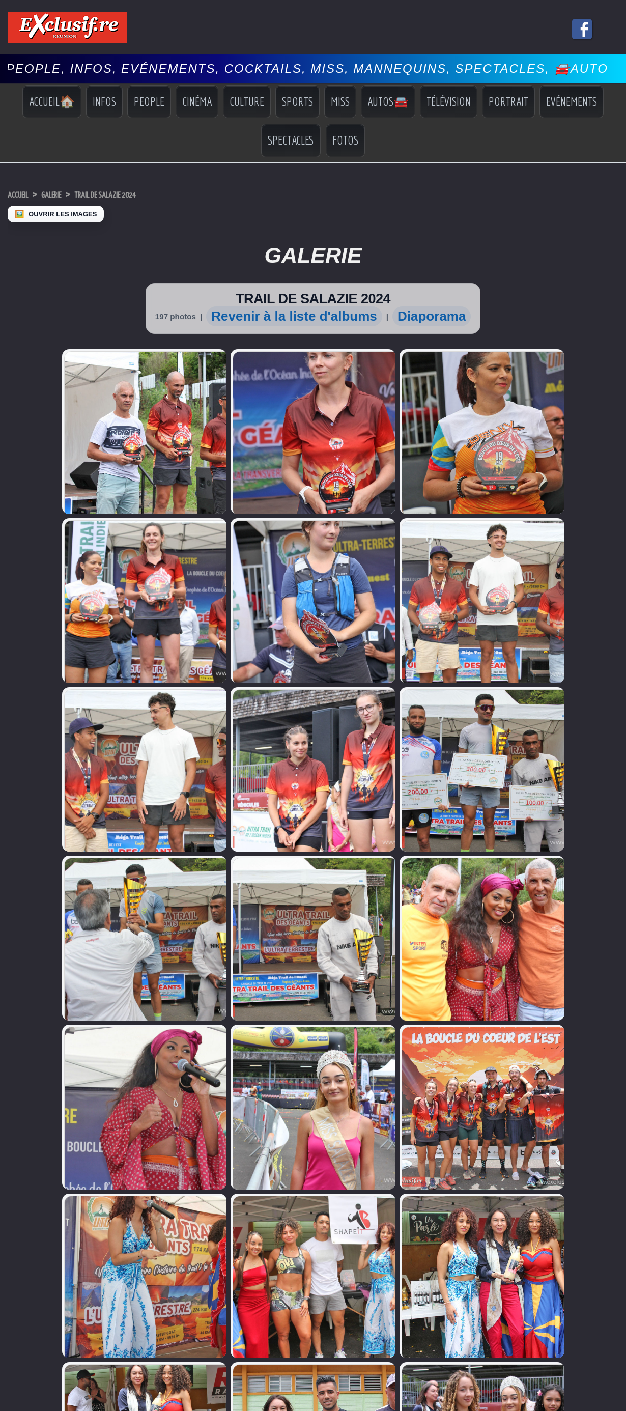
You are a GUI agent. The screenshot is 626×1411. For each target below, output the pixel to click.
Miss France (26, 1022)
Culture (247, 101)
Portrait (508, 101)
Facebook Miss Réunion (30, 1045)
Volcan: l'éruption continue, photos (147, 1033)
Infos (104, 101)
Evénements (571, 101)
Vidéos (539, 1043)
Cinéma (197, 101)
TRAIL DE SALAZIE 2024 (138, 195)
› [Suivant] (16, 1184)
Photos (539, 1052)
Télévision (448, 101)
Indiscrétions (547, 1014)
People (149, 101)
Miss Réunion (28, 1031)
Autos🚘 (388, 101)
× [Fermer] (6, 1173)
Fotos (345, 140)
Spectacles (291, 140)
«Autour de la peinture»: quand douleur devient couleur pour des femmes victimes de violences (185, 1049)
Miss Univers (26, 1012)
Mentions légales (312, 1145)
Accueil (23, 195)
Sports (297, 101)
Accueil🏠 (52, 101)
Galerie (65, 195)
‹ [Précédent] (5, 1184)
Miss (340, 101)
